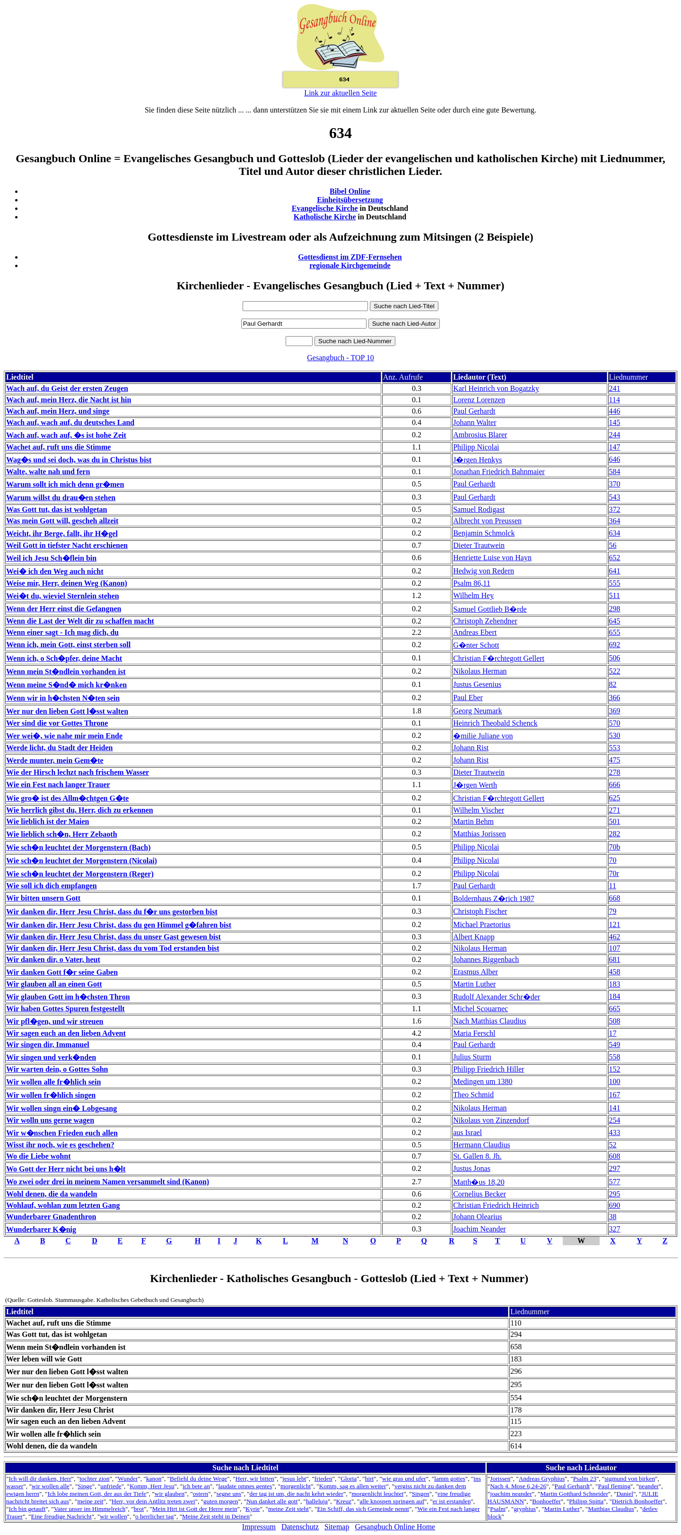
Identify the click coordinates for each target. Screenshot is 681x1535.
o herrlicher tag (154, 1516)
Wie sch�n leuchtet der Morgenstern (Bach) (78, 847)
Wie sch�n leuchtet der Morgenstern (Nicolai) (81, 861)
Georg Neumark (477, 711)
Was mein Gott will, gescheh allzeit (62, 521)
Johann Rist (471, 748)
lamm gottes (449, 1478)
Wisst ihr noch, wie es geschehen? (60, 1145)
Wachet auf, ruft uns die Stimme (58, 447)
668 (614, 898)
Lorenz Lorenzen (479, 400)
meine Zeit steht (288, 1508)
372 (614, 509)
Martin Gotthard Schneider (574, 1493)
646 (614, 459)
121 (614, 924)
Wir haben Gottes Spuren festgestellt (65, 1009)
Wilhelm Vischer (478, 810)
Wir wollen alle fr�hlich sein (53, 1082)
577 (614, 1182)
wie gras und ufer (404, 1478)
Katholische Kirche (325, 217)
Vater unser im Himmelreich (89, 1508)
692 (614, 645)
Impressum (259, 1527)
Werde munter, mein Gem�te (55, 760)
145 (614, 422)
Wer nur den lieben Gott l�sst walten (67, 711)
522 (614, 671)
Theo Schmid (473, 1095)
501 (614, 821)
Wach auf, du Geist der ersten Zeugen (67, 388)
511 (614, 595)
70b (614, 847)
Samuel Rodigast (479, 509)
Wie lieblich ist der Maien (47, 821)
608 (614, 1156)
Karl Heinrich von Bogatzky (496, 388)
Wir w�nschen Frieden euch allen (62, 1133)
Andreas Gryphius (542, 1478)
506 (614, 658)
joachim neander (511, 1493)
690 (614, 1205)
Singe (85, 1486)
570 (614, 723)
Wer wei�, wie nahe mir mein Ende (64, 736)
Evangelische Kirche (325, 208)
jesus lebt (294, 1478)
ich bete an (196, 1486)
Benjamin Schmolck (484, 533)
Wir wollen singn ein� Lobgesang (61, 1108)
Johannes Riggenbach (486, 959)
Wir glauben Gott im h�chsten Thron (68, 997)
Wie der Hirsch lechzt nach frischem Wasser (77, 772)
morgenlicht (295, 1486)
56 (613, 545)
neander (649, 1486)
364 (614, 521)
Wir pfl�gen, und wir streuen (55, 1021)
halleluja (317, 1501)
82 (613, 684)
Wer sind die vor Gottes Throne (57, 723)
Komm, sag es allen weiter (352, 1486)
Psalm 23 (584, 1478)
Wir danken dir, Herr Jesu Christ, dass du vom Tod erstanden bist (112, 948)
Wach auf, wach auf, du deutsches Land (70, 422)
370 (614, 484)
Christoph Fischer (480, 911)
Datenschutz (300, 1527)
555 (614, 583)
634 (614, 533)
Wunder (128, 1478)
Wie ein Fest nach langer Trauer (58, 785)
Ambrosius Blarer (480, 435)
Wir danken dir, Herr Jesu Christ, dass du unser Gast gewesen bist (113, 937)
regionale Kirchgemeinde (349, 265)
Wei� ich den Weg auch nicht (55, 571)
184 (614, 996)
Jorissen (500, 1478)
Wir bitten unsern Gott (43, 898)
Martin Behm (473, 821)
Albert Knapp (474, 937)
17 (613, 1033)
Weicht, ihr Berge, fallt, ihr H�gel (62, 533)
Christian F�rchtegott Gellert (498, 658)
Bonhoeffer (546, 1501)
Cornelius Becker (479, 1194)
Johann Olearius (477, 1217)
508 (614, 1021)
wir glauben (169, 1493)
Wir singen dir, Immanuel (47, 1045)
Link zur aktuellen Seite (340, 93)
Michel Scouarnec (480, 1009)
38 (613, 1217)
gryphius (525, 1508)
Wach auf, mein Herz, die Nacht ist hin (68, 400)
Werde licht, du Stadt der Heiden (59, 748)
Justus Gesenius (477, 684)
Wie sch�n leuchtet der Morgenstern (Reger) (80, 874)
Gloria (348, 1478)
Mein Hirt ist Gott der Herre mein (194, 1508)
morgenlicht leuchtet (377, 1493)
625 (614, 798)
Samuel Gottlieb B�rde (490, 609)
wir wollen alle (51, 1486)
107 (614, 948)
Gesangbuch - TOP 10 (340, 358)
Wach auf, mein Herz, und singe (57, 411)
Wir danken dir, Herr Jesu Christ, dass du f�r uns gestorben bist (112, 912)
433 (614, 1132)
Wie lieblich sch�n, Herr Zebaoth (61, 834)
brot (139, 1508)
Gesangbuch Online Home (395, 1527)
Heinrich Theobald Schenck (495, 723)
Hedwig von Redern (483, 571)
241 (614, 388)
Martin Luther (474, 984)
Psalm (498, 1508)
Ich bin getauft (27, 1508)
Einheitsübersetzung (350, 200)
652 (614, 558)
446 (614, 411)
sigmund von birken (629, 1478)
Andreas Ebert (475, 632)
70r (614, 873)
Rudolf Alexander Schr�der (496, 997)
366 (614, 698)
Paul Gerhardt (474, 411)
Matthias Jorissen (479, 834)
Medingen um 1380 (482, 1081)
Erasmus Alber (475, 972)
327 (614, 1229)
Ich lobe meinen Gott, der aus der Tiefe (97, 1493)
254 (614, 1120)
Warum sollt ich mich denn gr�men (65, 484)
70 (613, 860)
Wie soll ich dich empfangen (51, 886)
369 (614, 711)
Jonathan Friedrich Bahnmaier (499, 472)
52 (613, 1145)
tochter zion (94, 1478)
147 (614, 447)
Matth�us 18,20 (478, 1182)
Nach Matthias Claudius (489, 1021)
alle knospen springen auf (392, 1501)
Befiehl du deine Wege (198, 1478)
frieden (323, 1478)
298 (614, 609)
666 (614, 785)
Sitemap (336, 1527)
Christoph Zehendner (485, 621)
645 (614, 621)
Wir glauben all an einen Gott (54, 984)
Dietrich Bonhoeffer (637, 1501)
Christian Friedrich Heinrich (496, 1205)
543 (614, 497)
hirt (369, 1478)
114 (614, 400)
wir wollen (113, 1516)
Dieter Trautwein (479, 545)
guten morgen (220, 1501)
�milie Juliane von (483, 736)
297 (614, 1168)
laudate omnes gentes (245, 1486)
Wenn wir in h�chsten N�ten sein (63, 698)
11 (612, 886)
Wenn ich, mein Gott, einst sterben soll (68, 645)
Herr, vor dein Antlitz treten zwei (153, 1501)
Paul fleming (614, 1486)
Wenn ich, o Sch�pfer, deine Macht (64, 658)
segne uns (229, 1493)
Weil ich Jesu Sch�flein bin (51, 558)
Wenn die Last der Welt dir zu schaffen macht (80, 621)
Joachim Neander (479, 1229)
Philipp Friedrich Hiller (488, 1069)
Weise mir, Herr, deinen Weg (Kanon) (66, 583)
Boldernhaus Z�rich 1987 (493, 898)
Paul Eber (468, 698)
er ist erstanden (452, 1501)
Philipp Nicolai (476, 447)
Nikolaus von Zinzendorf (491, 1120)
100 (614, 1081)
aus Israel (467, 1132)
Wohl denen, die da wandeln (51, 1194)
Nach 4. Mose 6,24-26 (518, 1486)
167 (614, 1095)
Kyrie (252, 1508)
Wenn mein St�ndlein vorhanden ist (66, 672)
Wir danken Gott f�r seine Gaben (62, 972)
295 (614, 1194)
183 (614, 984)
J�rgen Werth (475, 785)
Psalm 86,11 (471, 583)
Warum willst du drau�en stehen (60, 498)
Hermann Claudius (481, 1145)
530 (614, 735)
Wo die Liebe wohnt (38, 1156)
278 (614, 772)
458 (614, 972)
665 (614, 1009)
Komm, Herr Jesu (152, 1486)
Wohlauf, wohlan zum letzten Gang (63, 1205)
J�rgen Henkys (477, 460)
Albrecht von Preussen (487, 521)
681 (614, 959)
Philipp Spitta (586, 1501)
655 (614, 632)
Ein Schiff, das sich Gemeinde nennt (363, 1508)
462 (614, 937)
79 (613, 911)
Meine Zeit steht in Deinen (216, 1516)
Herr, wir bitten (255, 1478)
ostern (201, 1493)
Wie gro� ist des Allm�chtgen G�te (67, 798)
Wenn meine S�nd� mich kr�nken (66, 685)
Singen (420, 1493)
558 (614, 1057)
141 (614, 1108)
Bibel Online (350, 191)
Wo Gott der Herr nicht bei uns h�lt (65, 1169)
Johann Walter (474, 422)
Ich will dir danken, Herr (40, 1478)
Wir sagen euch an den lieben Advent (66, 1033)
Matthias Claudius (611, 1508)
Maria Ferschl (474, 1033)
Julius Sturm (472, 1057)
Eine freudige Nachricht (61, 1516)
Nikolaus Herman (479, 671)
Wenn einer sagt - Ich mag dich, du (62, 632)
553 (614, 748)
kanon (154, 1478)
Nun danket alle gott (271, 1501)
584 (614, 472)
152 (614, 1069)
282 (614, 834)
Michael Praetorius (481, 924)
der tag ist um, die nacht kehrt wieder (296, 1493)
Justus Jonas (471, 1168)
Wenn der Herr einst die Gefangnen (63, 609)
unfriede (110, 1486)
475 (614, 760)
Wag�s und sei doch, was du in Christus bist (78, 460)
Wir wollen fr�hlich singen (51, 1095)
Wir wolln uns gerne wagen (50, 1120)
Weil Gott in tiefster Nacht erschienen (67, 545)
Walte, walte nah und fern (48, 472)
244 (614, 435)
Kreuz (343, 1501)
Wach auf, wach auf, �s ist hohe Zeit (66, 435)
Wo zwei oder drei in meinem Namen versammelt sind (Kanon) (107, 1182)
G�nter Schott (476, 645)
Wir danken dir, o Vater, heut (53, 959)
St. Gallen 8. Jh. (477, 1156)
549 (614, 1045)
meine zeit (90, 1501)
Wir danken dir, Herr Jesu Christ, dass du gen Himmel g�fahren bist (118, 925)
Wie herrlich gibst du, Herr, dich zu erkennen (79, 810)
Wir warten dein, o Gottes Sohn (57, 1069)
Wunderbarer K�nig (41, 1229)
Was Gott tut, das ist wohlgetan (56, 509)
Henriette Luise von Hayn (492, 558)
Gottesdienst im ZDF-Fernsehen (350, 257)
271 (614, 810)
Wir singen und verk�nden (51, 1057)
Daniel (624, 1493)
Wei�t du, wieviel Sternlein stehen (62, 596)
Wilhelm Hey (473, 595)
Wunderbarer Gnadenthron (51, 1217)
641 (614, 571)
